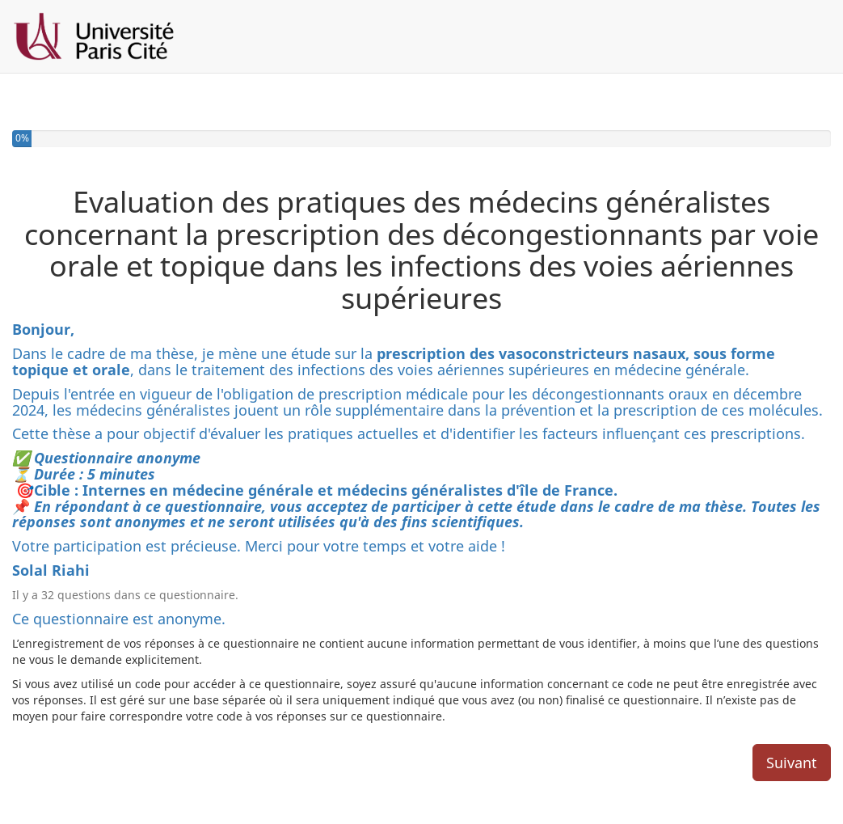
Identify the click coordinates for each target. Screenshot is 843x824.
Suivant (791, 762)
